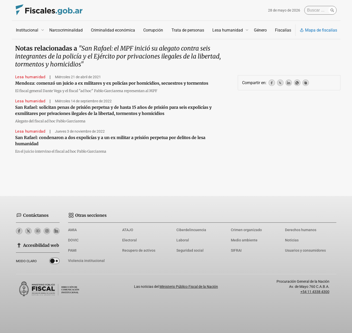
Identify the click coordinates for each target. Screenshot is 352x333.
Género (260, 30)
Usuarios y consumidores (305, 250)
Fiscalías (283, 30)
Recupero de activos (138, 250)
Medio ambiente (244, 240)
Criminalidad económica (113, 30)
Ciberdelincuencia (191, 230)
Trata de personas (187, 30)
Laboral (182, 240)
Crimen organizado (246, 230)
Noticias (292, 240)
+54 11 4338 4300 (314, 292)
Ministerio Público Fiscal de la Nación (188, 287)
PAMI (72, 250)
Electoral (129, 240)
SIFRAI (236, 250)
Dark (54, 262)
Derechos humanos (300, 230)
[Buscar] (318, 10)
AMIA (72, 230)
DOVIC (73, 240)
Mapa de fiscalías (318, 30)
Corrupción (153, 30)
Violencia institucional (86, 261)
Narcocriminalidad (66, 30)
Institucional (27, 30)
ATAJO (127, 230)
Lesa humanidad (227, 30)
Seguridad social (190, 250)
